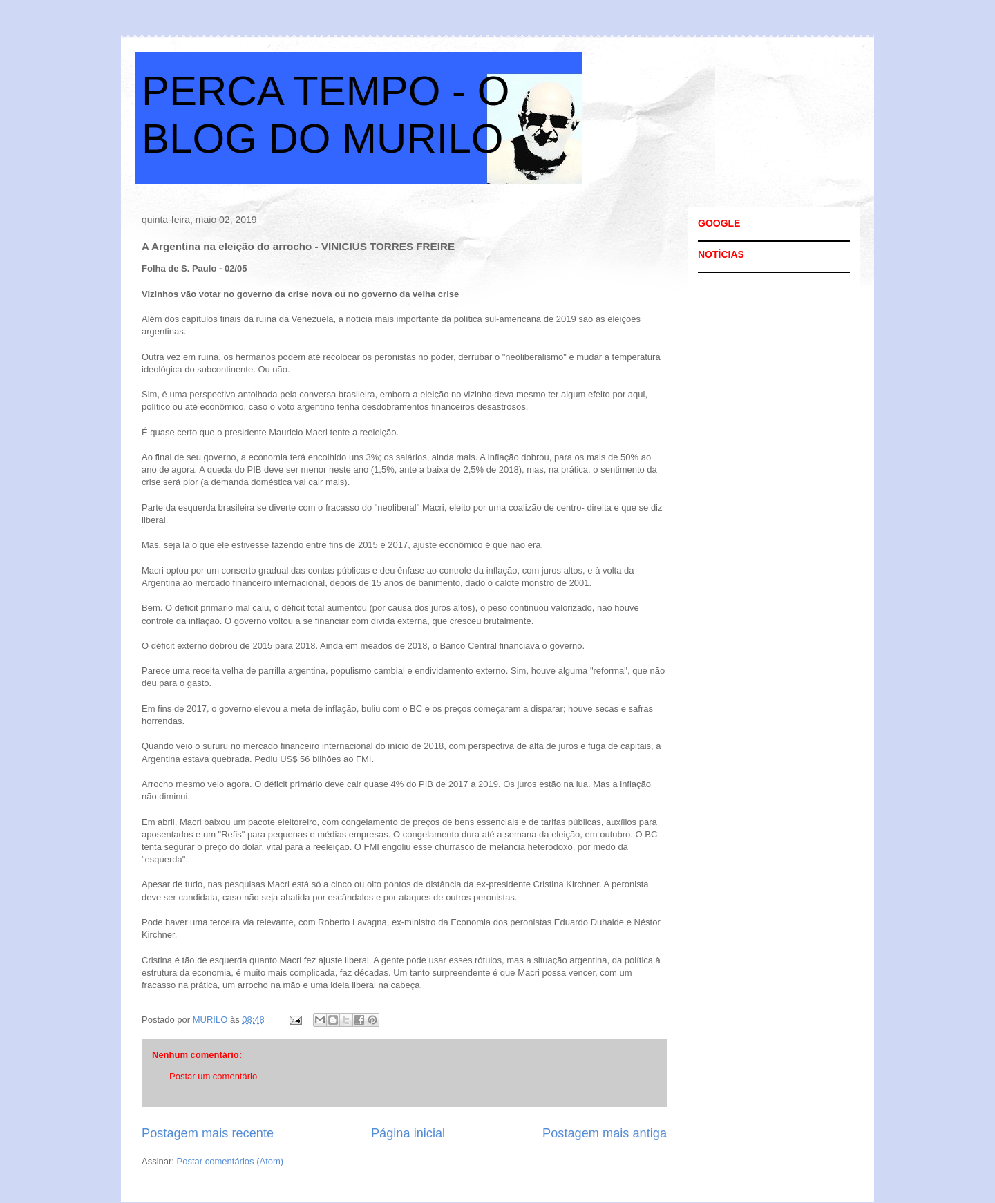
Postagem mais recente (208, 1133)
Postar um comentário (213, 1076)
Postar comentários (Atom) (230, 1161)
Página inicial (408, 1133)
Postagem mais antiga (604, 1133)
